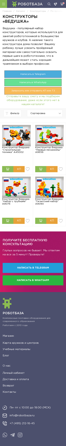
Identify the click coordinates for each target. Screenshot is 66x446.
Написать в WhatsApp (33, 82)
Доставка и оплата (16, 379)
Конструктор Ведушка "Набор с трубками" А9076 (15, 201)
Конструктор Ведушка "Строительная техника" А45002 (15, 149)
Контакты (9, 392)
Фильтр (12, 113)
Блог (6, 355)
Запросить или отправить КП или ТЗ (33, 91)
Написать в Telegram (33, 74)
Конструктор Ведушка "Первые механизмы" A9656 (48, 149)
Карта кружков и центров (21, 343)
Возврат (8, 385)
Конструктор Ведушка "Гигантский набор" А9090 (48, 201)
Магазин (8, 336)
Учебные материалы (16, 349)
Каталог (3, 4)
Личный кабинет (14, 373)
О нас (7, 366)
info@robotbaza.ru (22, 415)
